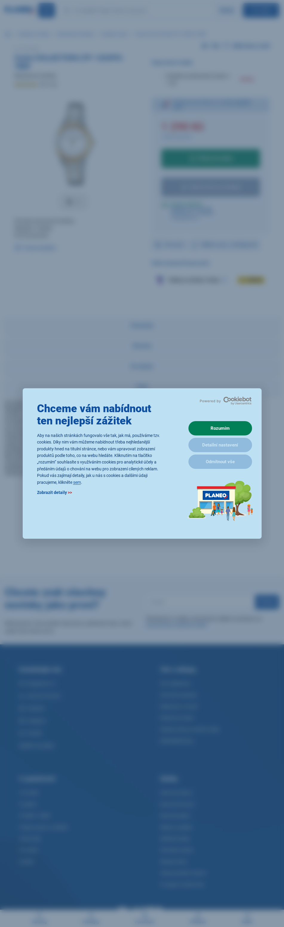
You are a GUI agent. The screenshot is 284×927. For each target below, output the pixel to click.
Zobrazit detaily (54, 492)
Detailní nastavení (220, 445)
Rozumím (220, 428)
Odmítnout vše (220, 461)
